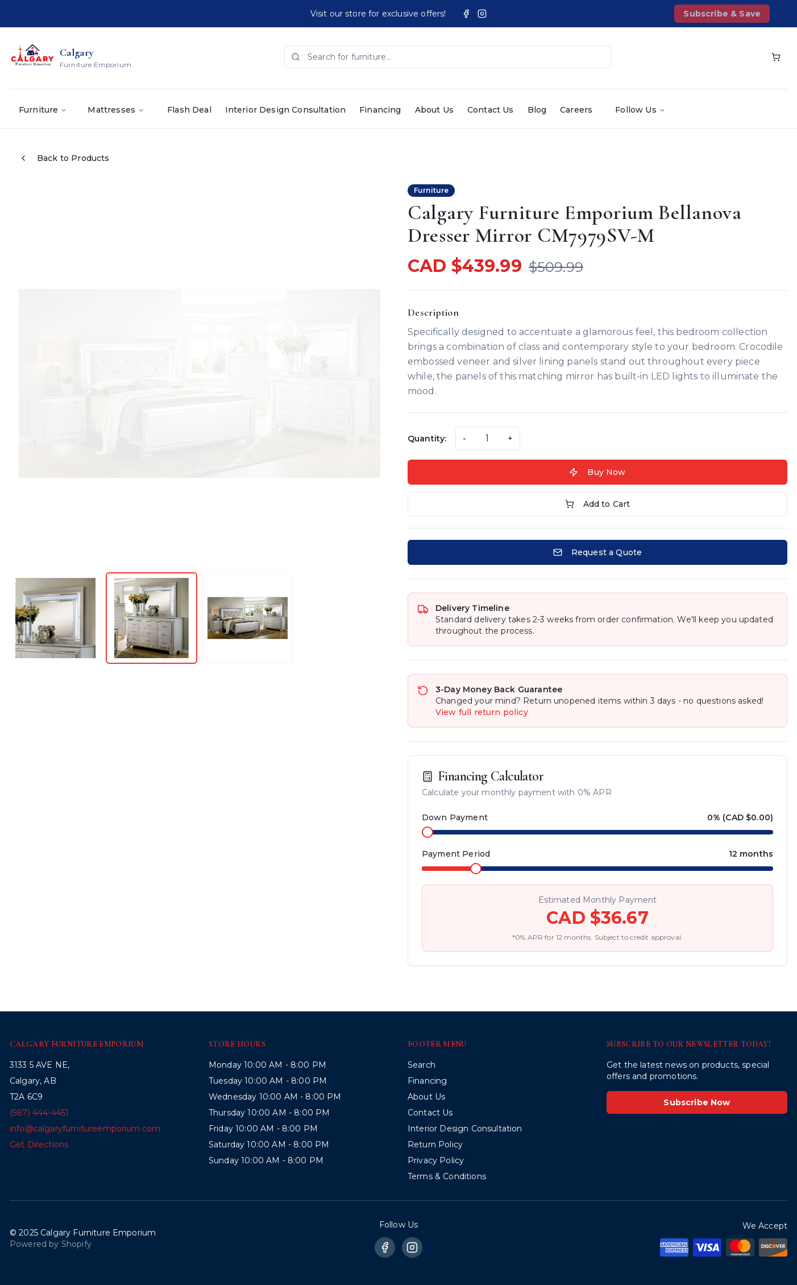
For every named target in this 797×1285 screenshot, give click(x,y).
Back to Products (64, 158)
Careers (576, 110)
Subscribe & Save (722, 14)
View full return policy (481, 712)
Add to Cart (597, 504)
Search (421, 1065)
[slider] (427, 832)
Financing (380, 110)
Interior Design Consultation (285, 110)
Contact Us (490, 110)
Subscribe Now (696, 1102)
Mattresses (116, 110)
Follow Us (640, 110)
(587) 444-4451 (39, 1113)
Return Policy (435, 1144)
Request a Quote (597, 552)
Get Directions (39, 1144)
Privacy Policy (436, 1160)
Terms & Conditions (447, 1176)
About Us (434, 110)
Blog (537, 110)
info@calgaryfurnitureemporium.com (85, 1128)
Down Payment (455, 817)
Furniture (43, 110)
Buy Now (597, 472)
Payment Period (456, 854)
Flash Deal (189, 110)
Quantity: (427, 438)
